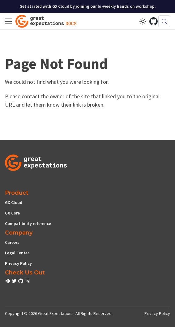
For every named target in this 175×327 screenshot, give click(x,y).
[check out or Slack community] (8, 282)
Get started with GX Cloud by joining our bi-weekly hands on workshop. (87, 6)
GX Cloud (13, 202)
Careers (12, 242)
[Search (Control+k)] (164, 21)
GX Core (12, 213)
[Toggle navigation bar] (8, 21)
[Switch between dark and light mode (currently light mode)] (143, 21)
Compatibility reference (28, 223)
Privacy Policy (18, 263)
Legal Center (17, 253)
